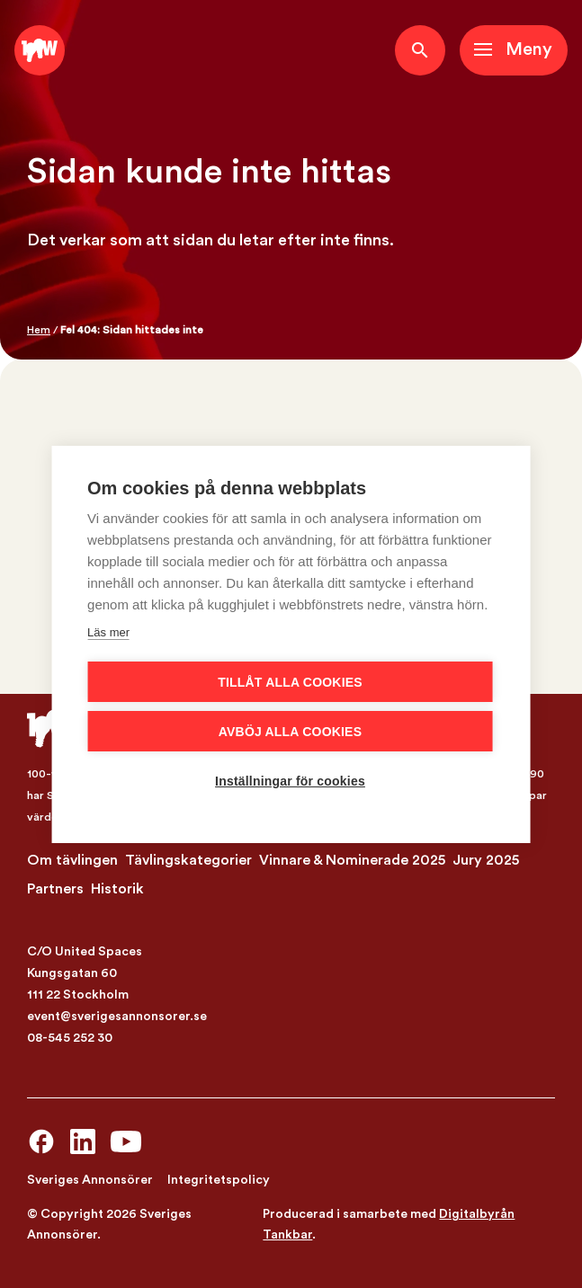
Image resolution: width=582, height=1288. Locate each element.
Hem (38, 329)
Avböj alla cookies (290, 731)
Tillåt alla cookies (290, 682)
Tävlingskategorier (188, 860)
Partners (55, 889)
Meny (529, 49)
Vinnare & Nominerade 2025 (352, 860)
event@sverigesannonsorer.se (117, 1016)
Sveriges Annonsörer (90, 1180)
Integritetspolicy (218, 1180)
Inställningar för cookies (290, 781)
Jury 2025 (485, 860)
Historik (117, 889)
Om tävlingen (72, 860)
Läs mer (108, 632)
